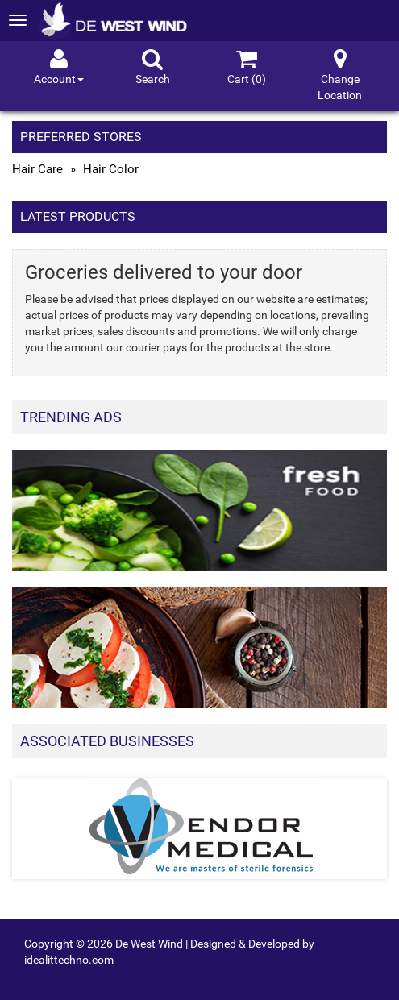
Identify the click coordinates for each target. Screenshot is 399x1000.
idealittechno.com (69, 959)
